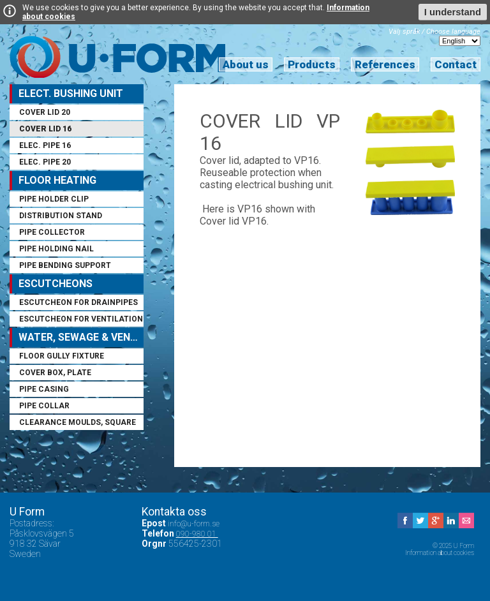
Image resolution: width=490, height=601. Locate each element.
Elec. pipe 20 (45, 162)
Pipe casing (44, 389)
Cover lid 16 (45, 128)
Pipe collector (52, 232)
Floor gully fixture (61, 356)
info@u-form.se (194, 523)
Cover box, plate (55, 372)
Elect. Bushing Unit (71, 93)
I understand (452, 12)
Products (312, 64)
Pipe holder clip (54, 199)
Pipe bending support (65, 265)
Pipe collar (44, 405)
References (385, 64)
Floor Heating (57, 180)
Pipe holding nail (56, 248)
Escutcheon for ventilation (81, 319)
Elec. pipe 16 (45, 145)
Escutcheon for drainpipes (78, 302)
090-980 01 (197, 534)
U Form (117, 57)
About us (246, 64)
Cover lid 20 (44, 112)
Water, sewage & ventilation (81, 337)
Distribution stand (60, 215)
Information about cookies (439, 552)
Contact (455, 64)
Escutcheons (56, 284)
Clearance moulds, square (77, 422)
